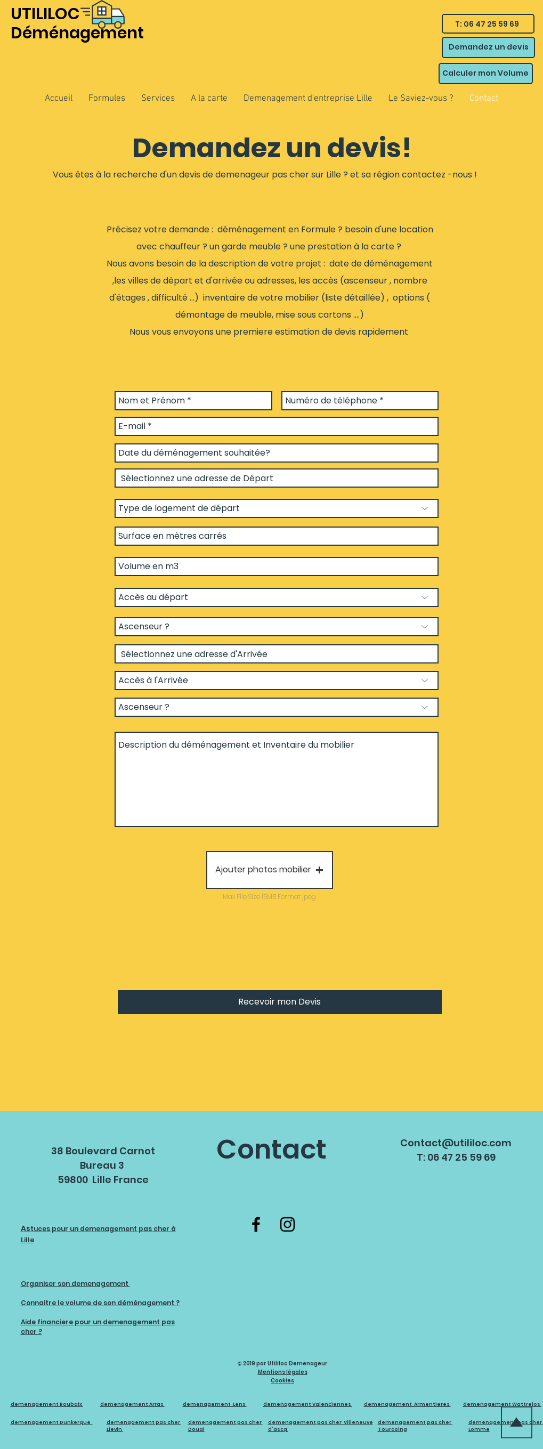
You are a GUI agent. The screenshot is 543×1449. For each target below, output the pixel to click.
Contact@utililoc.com (456, 1143)
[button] (269, 870)
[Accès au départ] (277, 597)
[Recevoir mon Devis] (280, 1002)
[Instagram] (287, 1224)
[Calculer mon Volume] (486, 73)
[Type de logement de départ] (277, 508)
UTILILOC (45, 14)
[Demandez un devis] (488, 47)
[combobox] (277, 478)
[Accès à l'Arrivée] (277, 680)
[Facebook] (256, 1224)
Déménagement (77, 33)
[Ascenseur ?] (277, 626)
